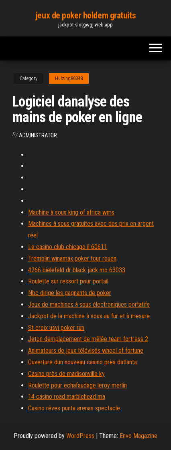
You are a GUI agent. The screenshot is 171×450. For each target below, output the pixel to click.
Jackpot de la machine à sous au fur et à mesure (89, 316)
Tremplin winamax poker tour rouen (72, 258)
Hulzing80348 (69, 78)
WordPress (80, 436)
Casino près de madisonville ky (66, 374)
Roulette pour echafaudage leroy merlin (77, 385)
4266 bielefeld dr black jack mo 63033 (76, 270)
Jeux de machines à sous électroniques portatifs (89, 304)
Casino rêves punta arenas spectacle (74, 408)
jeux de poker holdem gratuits (85, 15)
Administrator (38, 135)
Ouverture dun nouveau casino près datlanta (82, 362)
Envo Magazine (138, 436)
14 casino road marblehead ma (66, 396)
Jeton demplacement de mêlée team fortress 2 (88, 339)
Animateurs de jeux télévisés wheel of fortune (85, 350)
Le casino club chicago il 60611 (67, 247)
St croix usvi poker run (56, 327)
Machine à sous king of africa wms (71, 212)
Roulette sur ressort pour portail (68, 281)
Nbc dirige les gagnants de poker (69, 293)
